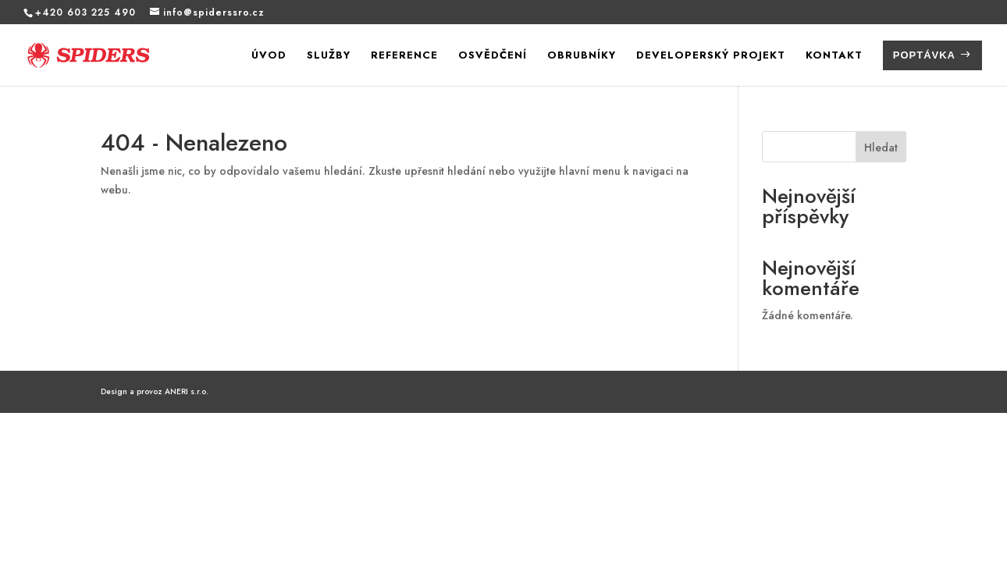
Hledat (881, 147)
